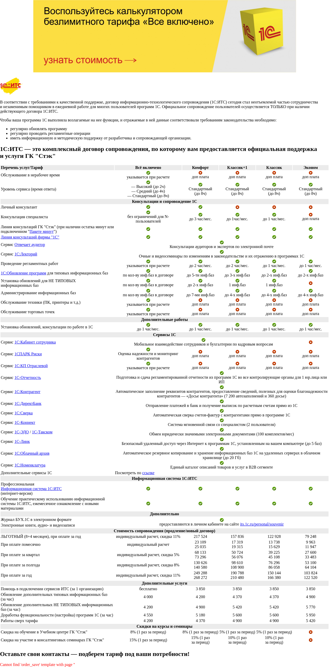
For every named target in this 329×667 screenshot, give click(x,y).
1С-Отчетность (27, 377)
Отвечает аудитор (29, 244)
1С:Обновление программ (23, 273)
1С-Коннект (24, 422)
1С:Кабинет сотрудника (35, 342)
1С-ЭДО (21, 432)
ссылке (148, 473)
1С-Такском (42, 432)
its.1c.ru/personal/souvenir (262, 524)
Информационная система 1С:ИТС (31, 489)
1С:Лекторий (25, 254)
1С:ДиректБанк (27, 403)
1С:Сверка (23, 413)
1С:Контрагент (27, 391)
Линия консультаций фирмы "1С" (30, 237)
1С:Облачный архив (31, 453)
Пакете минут (41, 231)
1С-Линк (22, 441)
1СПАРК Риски (28, 354)
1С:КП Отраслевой (31, 366)
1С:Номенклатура (29, 465)
